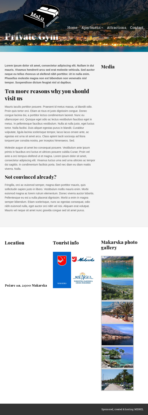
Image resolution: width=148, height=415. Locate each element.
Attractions (116, 27)
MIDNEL (138, 409)
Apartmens (91, 27)
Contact (136, 27)
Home (72, 27)
